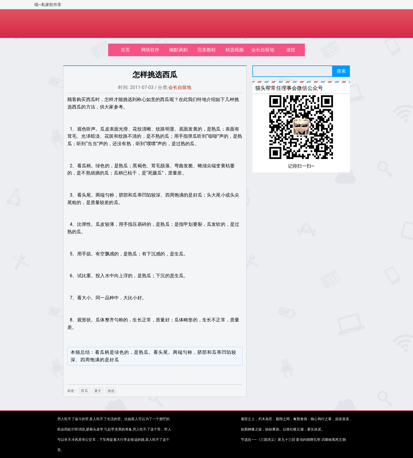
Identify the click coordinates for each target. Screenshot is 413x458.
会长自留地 (262, 49)
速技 (290, 49)
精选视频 (234, 49)
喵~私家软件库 (48, 4)
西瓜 (84, 391)
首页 (125, 49)
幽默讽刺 (178, 49)
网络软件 (150, 49)
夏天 (97, 391)
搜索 (341, 71)
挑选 (111, 391)
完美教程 (206, 49)
